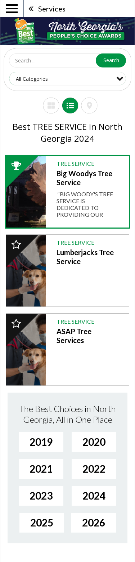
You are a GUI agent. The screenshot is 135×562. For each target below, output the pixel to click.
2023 (41, 496)
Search (111, 60)
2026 (93, 522)
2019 (41, 442)
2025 (41, 522)
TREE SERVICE (75, 163)
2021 (41, 469)
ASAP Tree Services (74, 336)
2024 (93, 496)
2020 (93, 442)
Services (52, 8)
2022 (93, 469)
